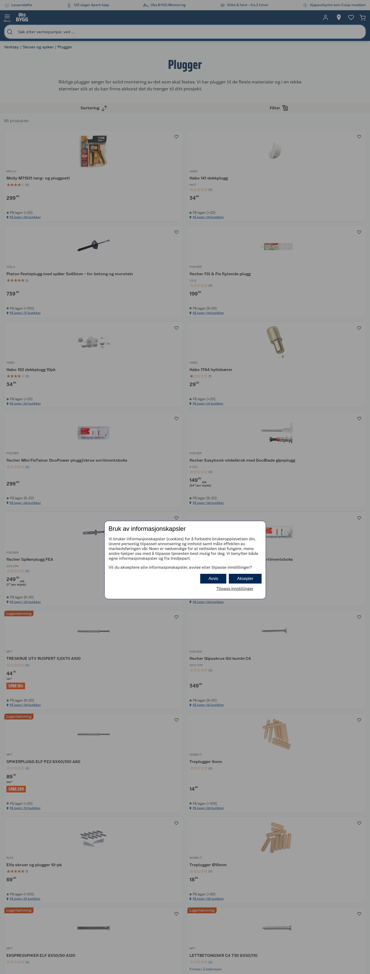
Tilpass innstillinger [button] (235, 588)
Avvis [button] (213, 578)
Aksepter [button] (245, 578)
